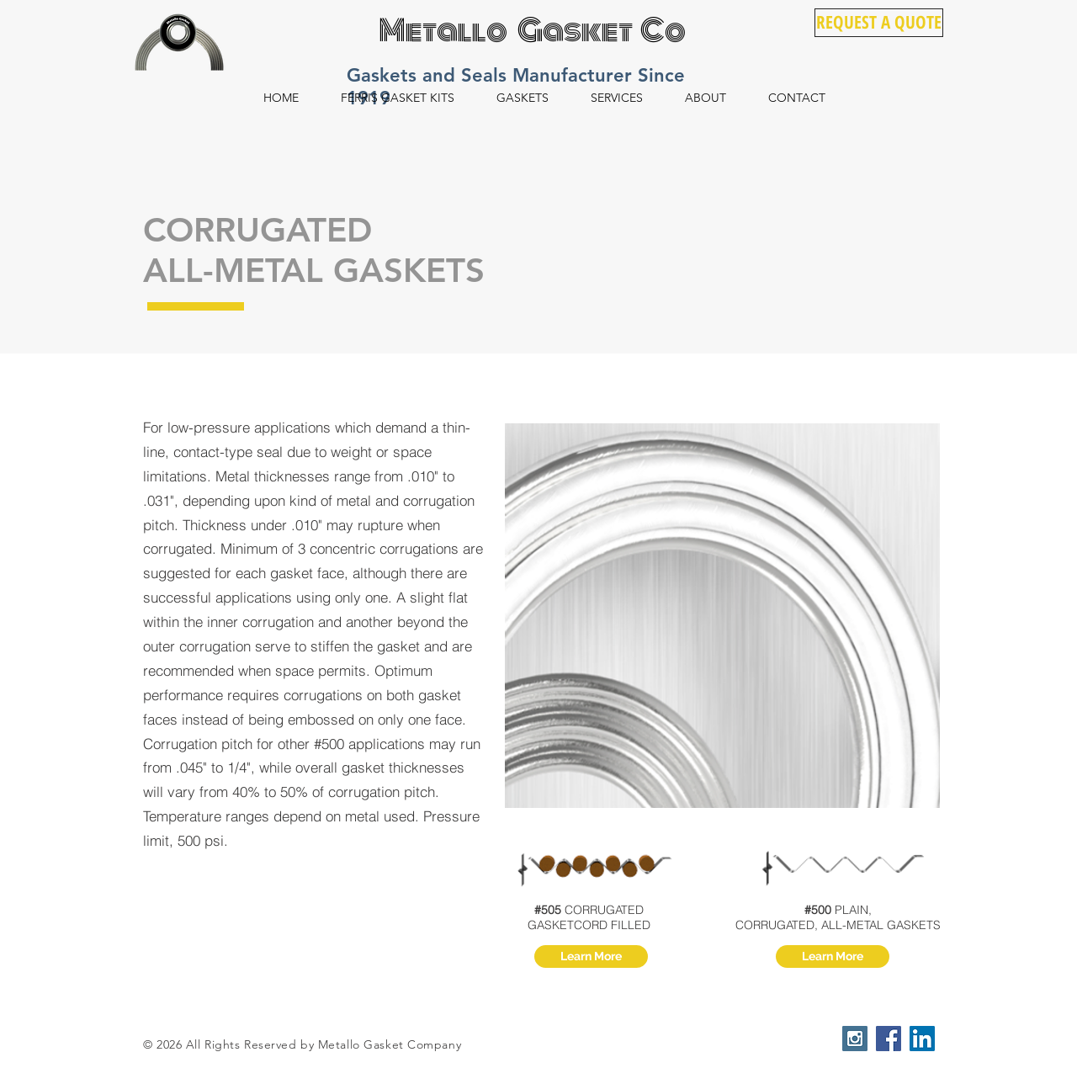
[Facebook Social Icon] (888, 1038)
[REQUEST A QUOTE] (878, 22)
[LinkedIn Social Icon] (922, 1038)
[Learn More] (591, 956)
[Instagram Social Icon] (854, 1038)
